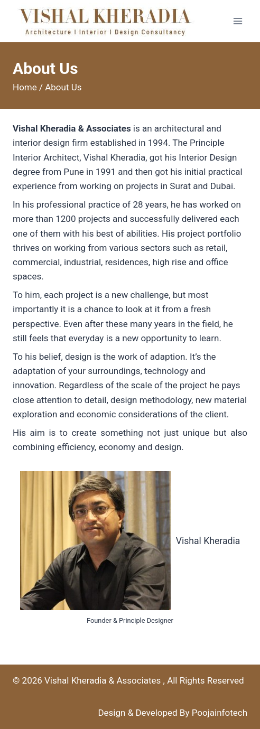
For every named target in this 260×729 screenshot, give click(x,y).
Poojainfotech (219, 712)
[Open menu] (237, 21)
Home (25, 87)
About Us (63, 87)
